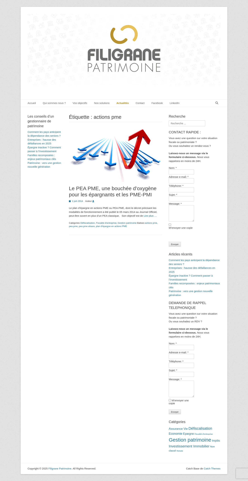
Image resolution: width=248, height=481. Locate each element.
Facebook (157, 103)
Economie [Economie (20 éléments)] (175, 433)
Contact (140, 103)
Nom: (173, 167)
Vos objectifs (80, 103)
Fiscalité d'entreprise (106, 223)
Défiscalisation (87, 223)
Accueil (32, 103)
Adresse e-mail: (178, 176)
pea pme (73, 226)
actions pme (151, 223)
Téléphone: (176, 185)
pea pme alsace (87, 226)
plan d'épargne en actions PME (111, 226)
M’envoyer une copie (181, 227)
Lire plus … (150, 215)
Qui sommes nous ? (54, 103)
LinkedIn (174, 103)
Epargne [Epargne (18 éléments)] (188, 433)
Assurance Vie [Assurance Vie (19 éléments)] (178, 428)
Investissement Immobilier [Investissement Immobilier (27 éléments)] (189, 446)
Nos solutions (102, 103)
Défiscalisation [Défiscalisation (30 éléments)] (200, 428)
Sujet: (173, 194)
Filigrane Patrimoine (59, 468)
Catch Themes (212, 468)
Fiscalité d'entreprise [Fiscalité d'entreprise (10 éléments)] (204, 434)
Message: (175, 203)
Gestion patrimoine (127, 223)
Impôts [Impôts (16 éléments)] (216, 440)
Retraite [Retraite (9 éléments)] (180, 451)
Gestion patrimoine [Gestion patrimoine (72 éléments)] (190, 440)
